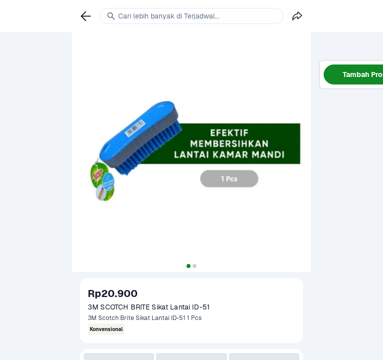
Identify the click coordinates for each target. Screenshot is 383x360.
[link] (86, 16)
